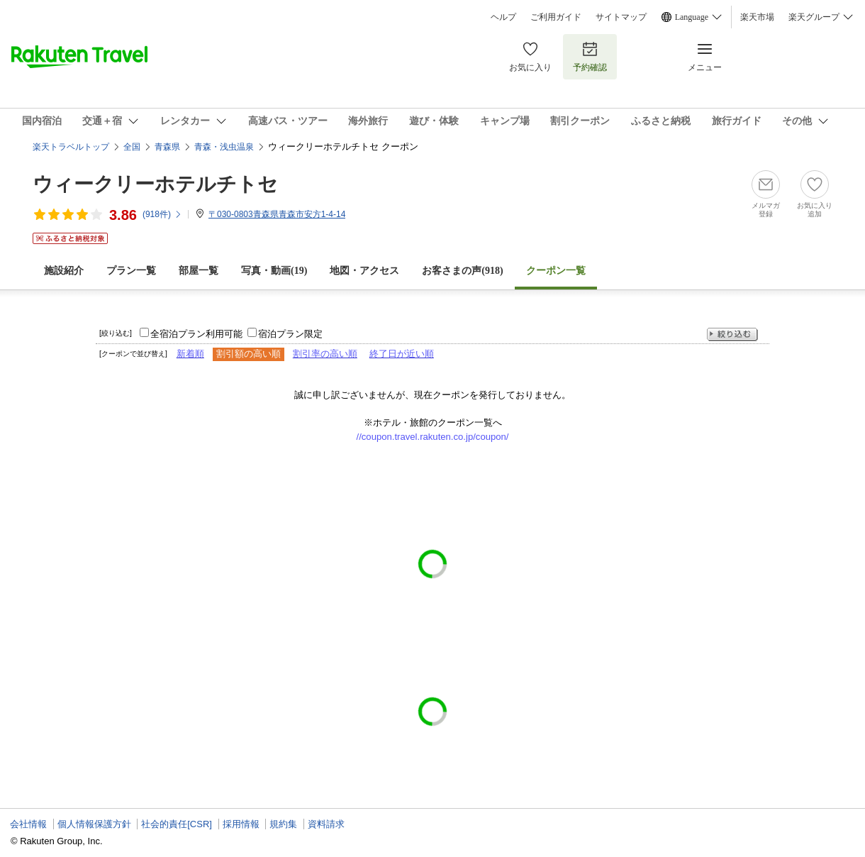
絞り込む (732, 334)
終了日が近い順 (401, 353)
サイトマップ (621, 17)
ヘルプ (503, 17)
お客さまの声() (462, 270)
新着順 (190, 353)
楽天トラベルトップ (71, 147)
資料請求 (326, 824)
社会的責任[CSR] (176, 824)
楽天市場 (757, 17)
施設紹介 (64, 270)
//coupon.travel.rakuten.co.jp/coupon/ (433, 436)
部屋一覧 (198, 270)
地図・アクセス (364, 270)
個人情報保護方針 (94, 824)
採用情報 (241, 824)
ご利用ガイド (555, 17)
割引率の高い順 (325, 353)
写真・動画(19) (274, 270)
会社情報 (28, 824)
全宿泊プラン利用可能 (196, 333)
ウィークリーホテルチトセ (155, 184)
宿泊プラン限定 (290, 333)
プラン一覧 (131, 270)
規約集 (283, 824)
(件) (162, 214)
